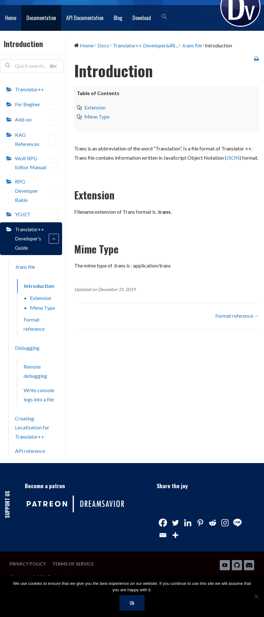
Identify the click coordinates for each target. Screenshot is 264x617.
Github (237, 565)
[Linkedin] (187, 522)
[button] (164, 16)
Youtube (225, 565)
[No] (256, 596)
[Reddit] (212, 522)
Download (141, 18)
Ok (132, 602)
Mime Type (42, 308)
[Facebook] (162, 522)
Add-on (37, 120)
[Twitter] (175, 522)
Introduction (39, 286)
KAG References (37, 139)
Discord (249, 565)
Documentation (41, 18)
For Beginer (37, 105)
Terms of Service (73, 563)
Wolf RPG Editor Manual (37, 162)
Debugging (27, 348)
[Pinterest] (200, 522)
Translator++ (37, 90)
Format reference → (237, 316)
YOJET (37, 215)
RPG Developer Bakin (37, 190)
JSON (232, 158)
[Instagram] (225, 522)
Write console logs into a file (39, 394)
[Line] (237, 522)
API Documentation (84, 18)
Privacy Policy (28, 563)
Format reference (34, 324)
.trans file (25, 267)
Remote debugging (35, 371)
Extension (40, 298)
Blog (118, 18)
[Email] (162, 535)
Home (10, 18)
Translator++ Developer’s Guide (37, 238)
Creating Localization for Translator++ (32, 427)
